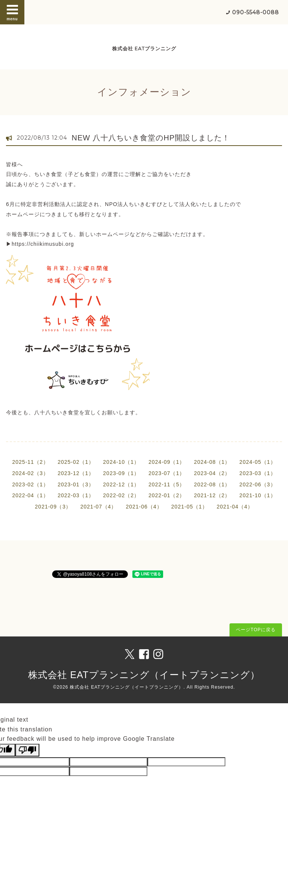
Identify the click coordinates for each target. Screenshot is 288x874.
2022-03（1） (76, 495)
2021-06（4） (144, 507)
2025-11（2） (30, 462)
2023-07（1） (166, 473)
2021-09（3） (53, 507)
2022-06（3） (257, 484)
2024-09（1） (166, 462)
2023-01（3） (76, 484)
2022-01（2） (166, 495)
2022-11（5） (166, 484)
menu (12, 12)
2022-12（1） (121, 484)
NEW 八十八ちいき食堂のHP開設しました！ (151, 138)
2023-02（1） (30, 484)
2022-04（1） (30, 495)
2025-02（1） (76, 462)
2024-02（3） (30, 473)
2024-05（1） (257, 462)
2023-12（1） (76, 473)
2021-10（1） (257, 495)
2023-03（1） (257, 473)
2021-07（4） (98, 507)
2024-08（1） (212, 462)
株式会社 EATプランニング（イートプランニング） (144, 674)
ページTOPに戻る (255, 629)
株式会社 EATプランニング (144, 48)
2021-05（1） (189, 507)
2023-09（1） (121, 473)
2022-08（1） (212, 484)
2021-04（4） (235, 507)
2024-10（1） (121, 462)
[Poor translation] (27, 750)
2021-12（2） (212, 495)
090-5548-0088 (255, 12)
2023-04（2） (212, 473)
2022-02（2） (121, 495)
